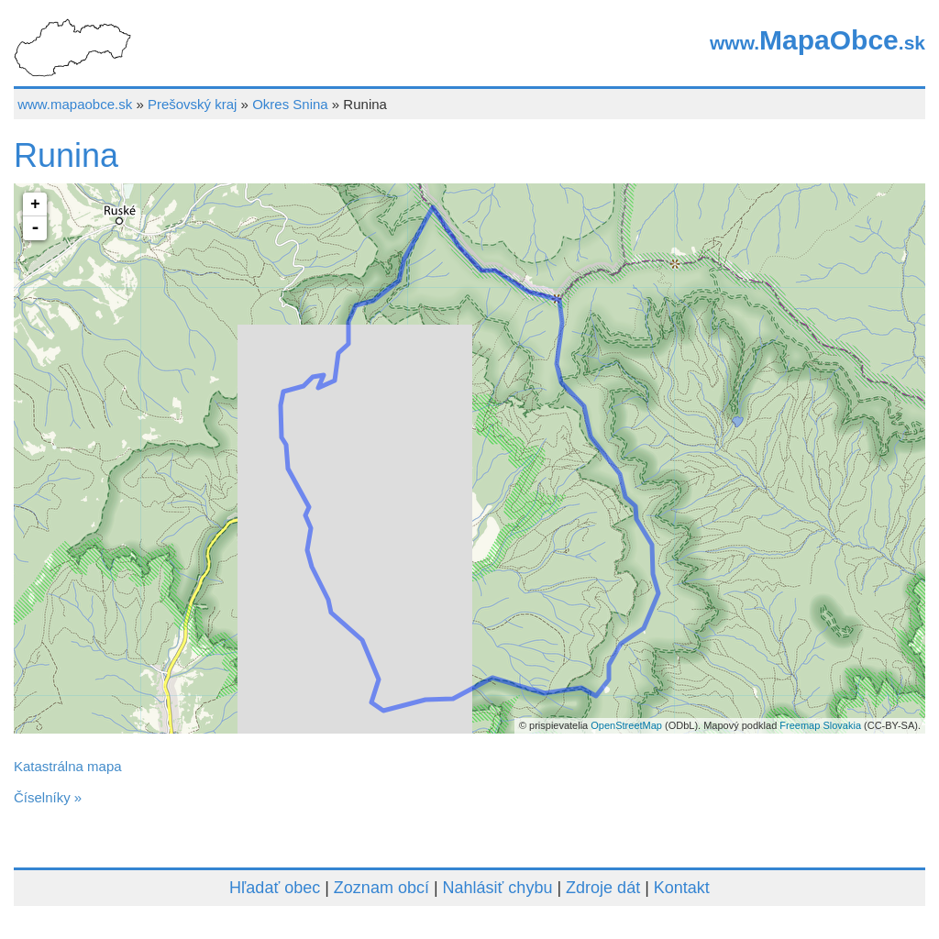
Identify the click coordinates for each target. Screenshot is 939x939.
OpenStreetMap (626, 725)
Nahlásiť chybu (498, 887)
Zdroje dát (603, 887)
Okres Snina (290, 104)
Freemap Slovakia (820, 725)
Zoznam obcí (381, 887)
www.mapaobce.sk (74, 104)
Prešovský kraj (193, 104)
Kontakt (682, 887)
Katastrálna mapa (68, 766)
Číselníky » (48, 797)
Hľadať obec (274, 887)
